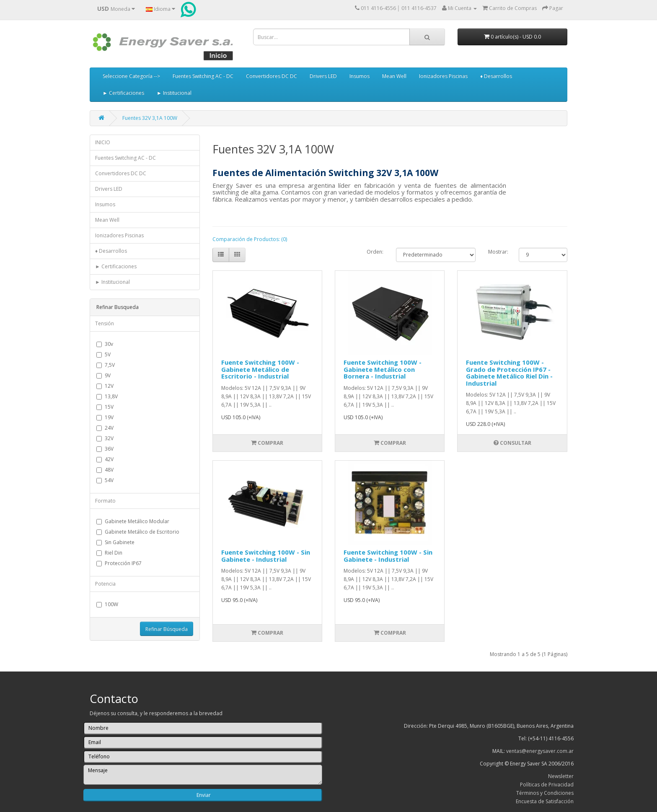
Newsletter (561, 776)
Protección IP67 (119, 563)
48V (105, 469)
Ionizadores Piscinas (443, 76)
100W (107, 604)
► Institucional (174, 92)
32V (105, 438)
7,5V (105, 364)
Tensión (104, 323)
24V (105, 427)
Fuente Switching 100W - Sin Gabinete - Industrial (265, 555)
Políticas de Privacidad (547, 784)
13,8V (107, 396)
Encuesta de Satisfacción (545, 801)
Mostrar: (497, 251)
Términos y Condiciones (545, 792)
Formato (105, 500)
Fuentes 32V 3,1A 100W (149, 118)
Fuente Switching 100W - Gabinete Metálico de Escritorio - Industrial (260, 369)
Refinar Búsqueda (166, 629)
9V (103, 375)
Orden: (375, 251)
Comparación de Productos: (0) (249, 239)
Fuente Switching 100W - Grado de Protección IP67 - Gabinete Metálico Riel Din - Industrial (509, 372)
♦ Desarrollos (496, 76)
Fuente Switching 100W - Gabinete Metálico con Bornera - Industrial (383, 369)
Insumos (359, 76)
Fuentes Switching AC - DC (203, 76)
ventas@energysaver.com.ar (540, 751)
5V (103, 354)
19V (105, 417)
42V (105, 459)
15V (105, 406)
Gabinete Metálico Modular (132, 521)
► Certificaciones (123, 92)
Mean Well (394, 76)
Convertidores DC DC (271, 76)
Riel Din (109, 552)
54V (105, 480)
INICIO (102, 142)
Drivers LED (323, 76)
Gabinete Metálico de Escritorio (137, 531)
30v (104, 344)
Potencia (105, 583)
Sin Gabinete (115, 542)
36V (105, 448)
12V (105, 385)
